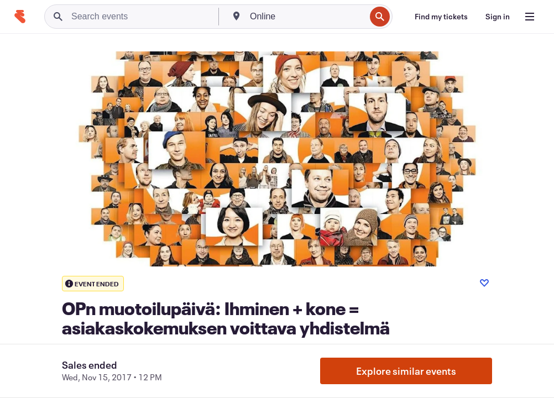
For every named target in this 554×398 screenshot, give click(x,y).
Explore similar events (406, 371)
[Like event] (484, 283)
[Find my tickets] (441, 17)
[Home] (20, 16)
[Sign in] (498, 17)
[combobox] (306, 16)
